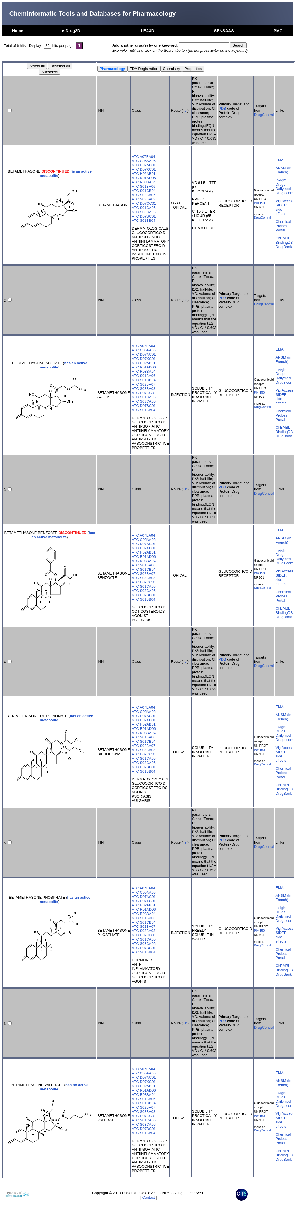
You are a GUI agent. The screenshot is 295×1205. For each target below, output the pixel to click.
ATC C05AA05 (144, 161)
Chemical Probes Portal (283, 226)
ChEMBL (282, 238)
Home (17, 30)
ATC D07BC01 (144, 216)
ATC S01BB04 (143, 220)
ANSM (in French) (283, 170)
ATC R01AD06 (144, 178)
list (185, 110)
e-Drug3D (71, 30)
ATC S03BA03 (143, 199)
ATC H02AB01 (144, 173)
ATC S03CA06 (144, 212)
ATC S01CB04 (144, 191)
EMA (279, 160)
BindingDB (284, 242)
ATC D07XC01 (144, 169)
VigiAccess (284, 201)
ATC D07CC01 (144, 203)
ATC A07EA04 (143, 156)
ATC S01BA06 (143, 186)
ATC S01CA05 (144, 208)
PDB (222, 108)
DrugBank (283, 247)
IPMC (277, 30)
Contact (148, 1197)
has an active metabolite (63, 535)
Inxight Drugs (280, 182)
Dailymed (283, 189)
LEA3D (147, 30)
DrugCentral (264, 115)
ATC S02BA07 (143, 195)
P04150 (259, 203)
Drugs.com (284, 193)
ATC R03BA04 (144, 182)
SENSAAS (224, 30)
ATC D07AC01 (144, 165)
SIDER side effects (281, 209)
